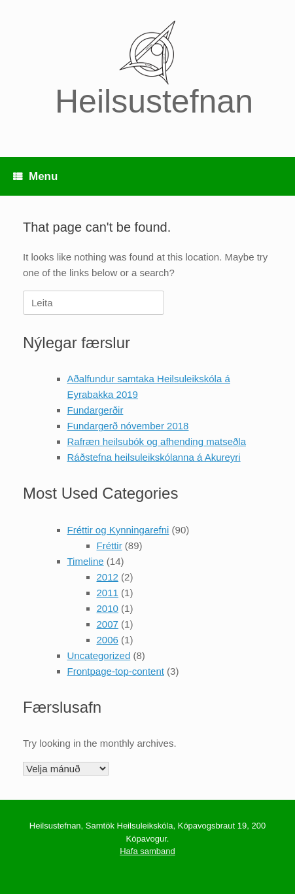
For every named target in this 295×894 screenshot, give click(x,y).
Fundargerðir (95, 410)
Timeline (85, 561)
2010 (107, 608)
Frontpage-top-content (115, 671)
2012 (107, 576)
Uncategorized (99, 655)
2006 (107, 639)
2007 (107, 624)
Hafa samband (147, 851)
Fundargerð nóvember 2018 (128, 425)
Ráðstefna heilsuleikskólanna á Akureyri (154, 457)
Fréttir (109, 545)
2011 (107, 592)
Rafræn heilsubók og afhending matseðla (157, 441)
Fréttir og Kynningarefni (118, 529)
